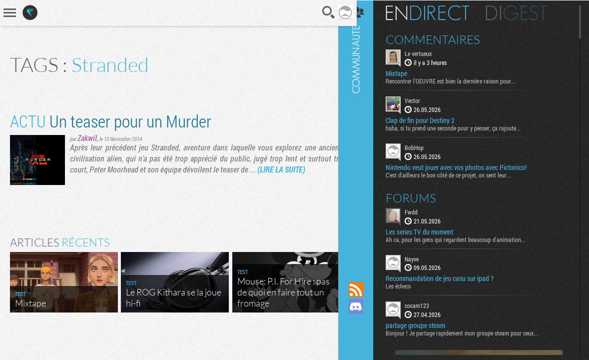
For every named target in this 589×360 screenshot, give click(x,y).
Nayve (423, 258)
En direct (438, 12)
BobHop (425, 147)
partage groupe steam (426, 325)
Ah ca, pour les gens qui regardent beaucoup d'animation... (467, 238)
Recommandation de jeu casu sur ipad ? (451, 278)
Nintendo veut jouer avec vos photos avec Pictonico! (467, 166)
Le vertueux (429, 53)
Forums (422, 197)
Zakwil (87, 137)
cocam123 (428, 305)
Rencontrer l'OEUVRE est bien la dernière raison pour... (462, 80)
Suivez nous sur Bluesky (366, 340)
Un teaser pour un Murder (110, 121)
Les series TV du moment (430, 231)
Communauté (367, 131)
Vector (423, 100)
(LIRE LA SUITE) (281, 169)
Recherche (321, 12)
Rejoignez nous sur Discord (366, 306)
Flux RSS (366, 289)
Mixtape (407, 73)
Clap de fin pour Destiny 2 (431, 120)
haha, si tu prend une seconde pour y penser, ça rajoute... (464, 128)
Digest (527, 12)
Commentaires (444, 39)
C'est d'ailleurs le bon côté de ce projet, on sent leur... (459, 174)
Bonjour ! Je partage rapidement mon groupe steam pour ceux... (473, 332)
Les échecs (409, 286)
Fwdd (422, 211)
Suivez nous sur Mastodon (366, 323)
